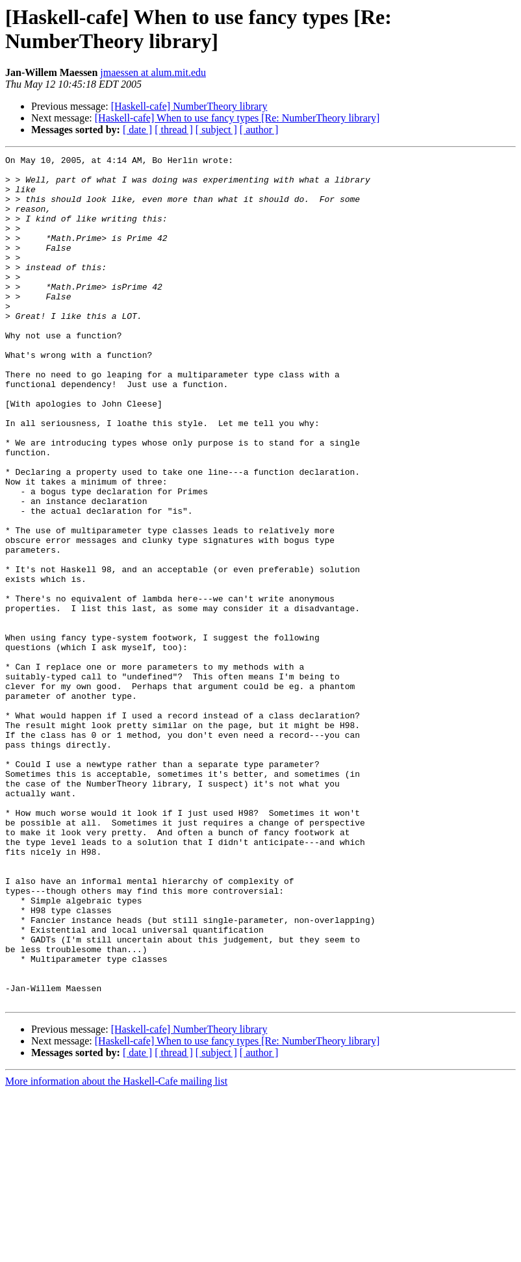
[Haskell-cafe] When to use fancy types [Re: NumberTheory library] (237, 117)
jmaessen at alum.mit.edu (153, 72)
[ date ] (137, 129)
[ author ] (259, 129)
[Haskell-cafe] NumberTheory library (189, 106)
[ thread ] (174, 129)
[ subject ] (216, 129)
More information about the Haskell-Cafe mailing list (116, 1250)
